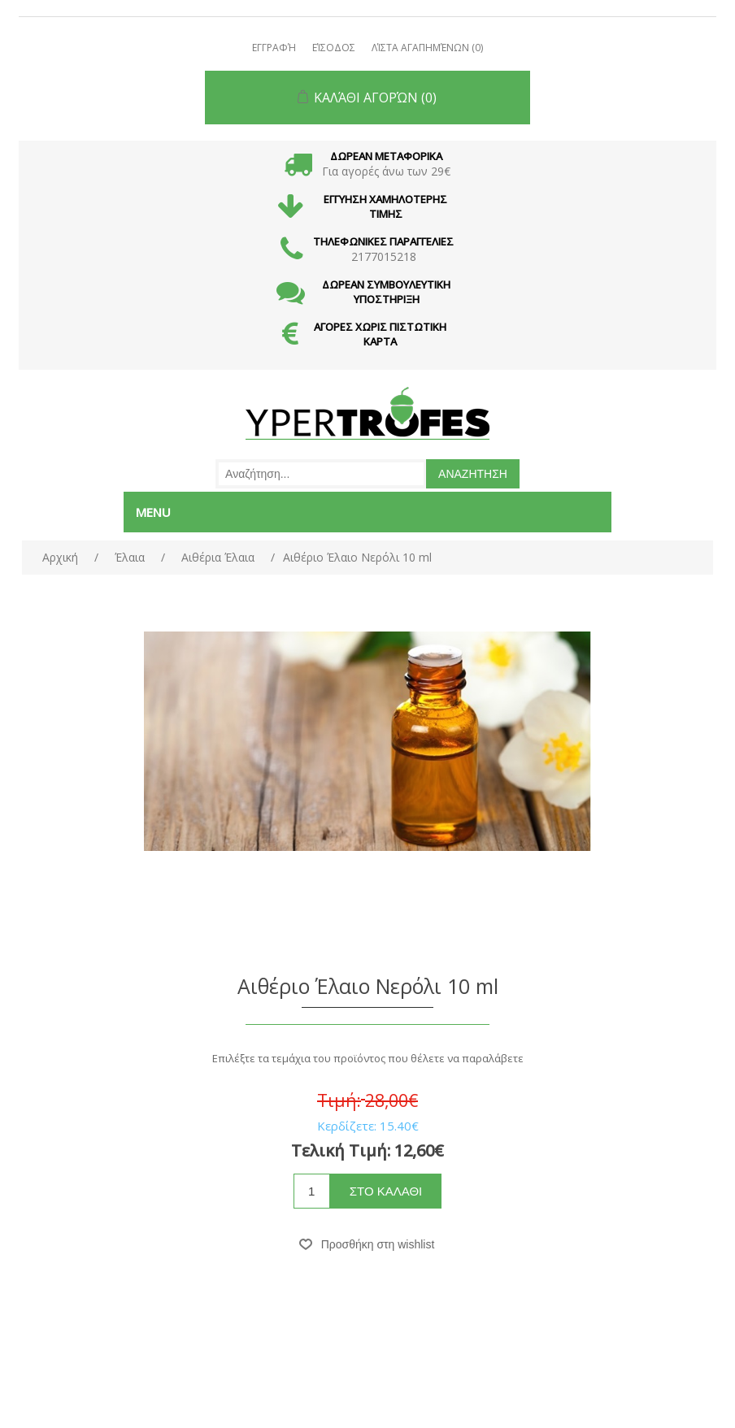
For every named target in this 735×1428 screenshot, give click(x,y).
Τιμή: (339, 1100)
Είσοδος (333, 47)
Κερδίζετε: (346, 1126)
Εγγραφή (274, 47)
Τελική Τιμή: (340, 1150)
